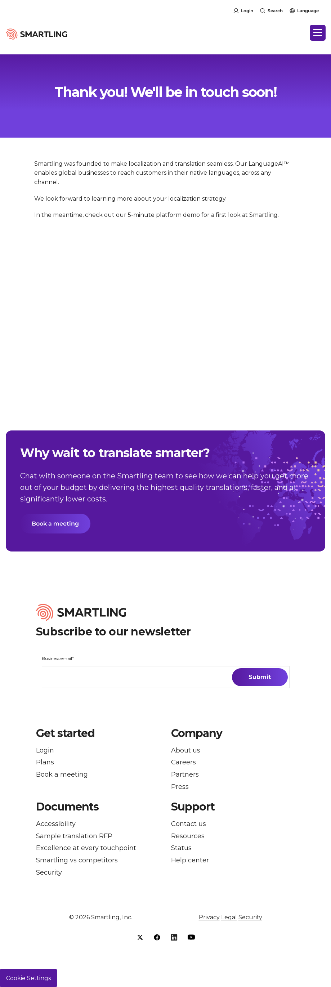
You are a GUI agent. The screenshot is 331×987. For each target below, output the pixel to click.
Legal (229, 917)
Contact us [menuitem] (188, 824)
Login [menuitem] (45, 750)
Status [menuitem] (181, 848)
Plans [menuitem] (45, 763)
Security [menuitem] (49, 872)
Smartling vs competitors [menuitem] (77, 860)
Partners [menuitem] (185, 774)
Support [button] (193, 806)
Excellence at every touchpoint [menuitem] (86, 848)
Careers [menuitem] (183, 763)
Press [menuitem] (180, 787)
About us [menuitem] (185, 750)
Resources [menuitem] (188, 836)
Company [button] (196, 733)
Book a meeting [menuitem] (62, 774)
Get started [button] (65, 733)
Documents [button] (67, 806)
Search (275, 10)
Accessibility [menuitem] (56, 824)
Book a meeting (55, 523)
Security (250, 917)
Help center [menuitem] (190, 860)
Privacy (209, 917)
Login (247, 10)
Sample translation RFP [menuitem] (74, 836)
